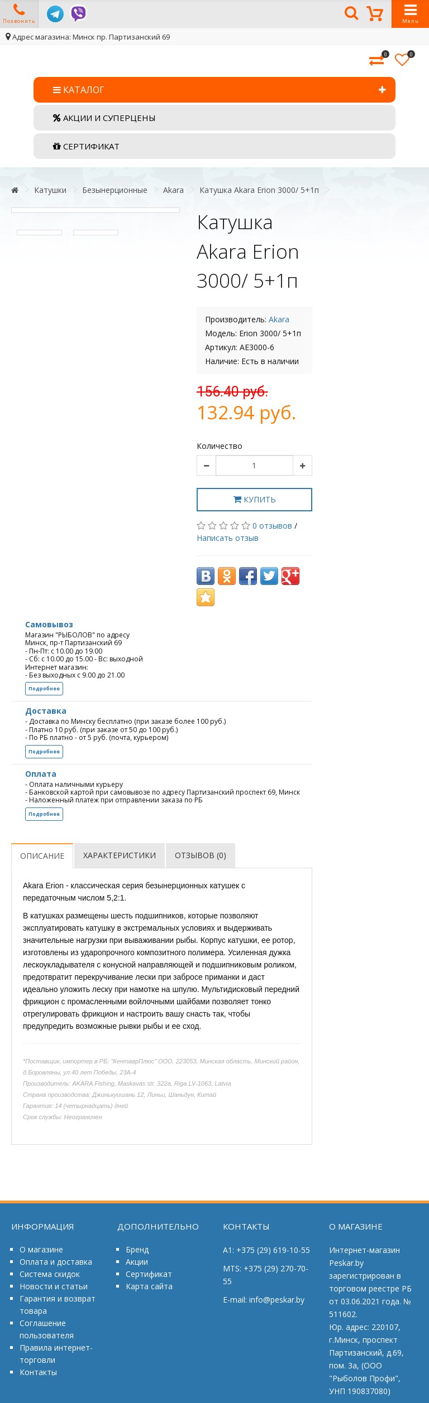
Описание (42, 855)
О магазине (41, 1249)
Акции (137, 1261)
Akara (173, 190)
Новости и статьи (54, 1286)
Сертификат (149, 1274)
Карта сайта (149, 1286)
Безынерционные (114, 190)
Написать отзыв (228, 538)
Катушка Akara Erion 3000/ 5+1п (259, 190)
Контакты (38, 1372)
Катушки (50, 190)
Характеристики (119, 855)
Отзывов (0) (200, 855)
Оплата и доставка (56, 1261)
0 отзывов (272, 525)
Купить (254, 499)
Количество (219, 446)
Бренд (137, 1249)
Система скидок (50, 1274)
